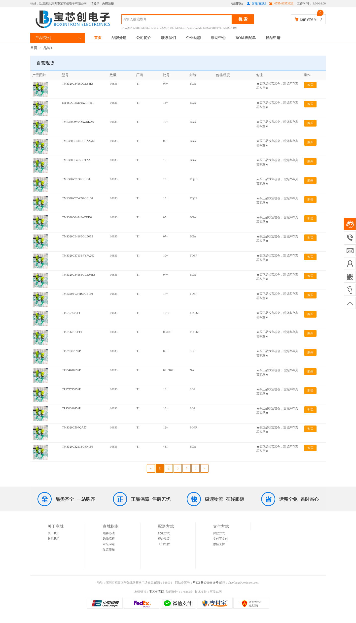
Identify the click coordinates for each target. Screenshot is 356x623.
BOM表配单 (246, 38)
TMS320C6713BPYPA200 (78, 255)
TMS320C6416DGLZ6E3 (77, 83)
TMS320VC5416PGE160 (77, 293)
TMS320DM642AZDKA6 (78, 122)
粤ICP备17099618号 (205, 582)
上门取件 (164, 544)
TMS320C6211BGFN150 (77, 446)
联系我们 (168, 38)
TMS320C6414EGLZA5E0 (78, 141)
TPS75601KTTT (72, 332)
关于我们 (54, 533)
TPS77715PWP (71, 389)
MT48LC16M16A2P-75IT (78, 102)
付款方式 (219, 533)
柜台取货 (164, 538)
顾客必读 (109, 533)
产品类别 (43, 37)
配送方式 (164, 533)
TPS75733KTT (71, 313)
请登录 (95, 3)
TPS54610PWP (71, 370)
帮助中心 (218, 38)
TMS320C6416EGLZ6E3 (77, 236)
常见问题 (109, 544)
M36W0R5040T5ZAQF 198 (220, 28)
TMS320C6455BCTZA (76, 160)
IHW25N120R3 (131, 28)
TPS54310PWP (71, 408)
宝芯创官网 (156, 591)
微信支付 (219, 544)
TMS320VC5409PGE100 (77, 198)
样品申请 (273, 38)
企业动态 (193, 38)
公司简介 (143, 38)
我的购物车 (308, 19)
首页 (98, 38)
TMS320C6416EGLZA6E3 (78, 274)
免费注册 (108, 3)
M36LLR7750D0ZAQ (188, 28)
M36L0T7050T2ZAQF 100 (157, 28)
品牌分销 (118, 38)
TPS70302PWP (71, 351)
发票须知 (109, 549)
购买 (310, 85)
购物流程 (109, 538)
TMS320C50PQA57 (74, 427)
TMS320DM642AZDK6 (77, 217)
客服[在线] (256, 3)
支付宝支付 (220, 538)
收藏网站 (237, 3)
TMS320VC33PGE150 (76, 179)
